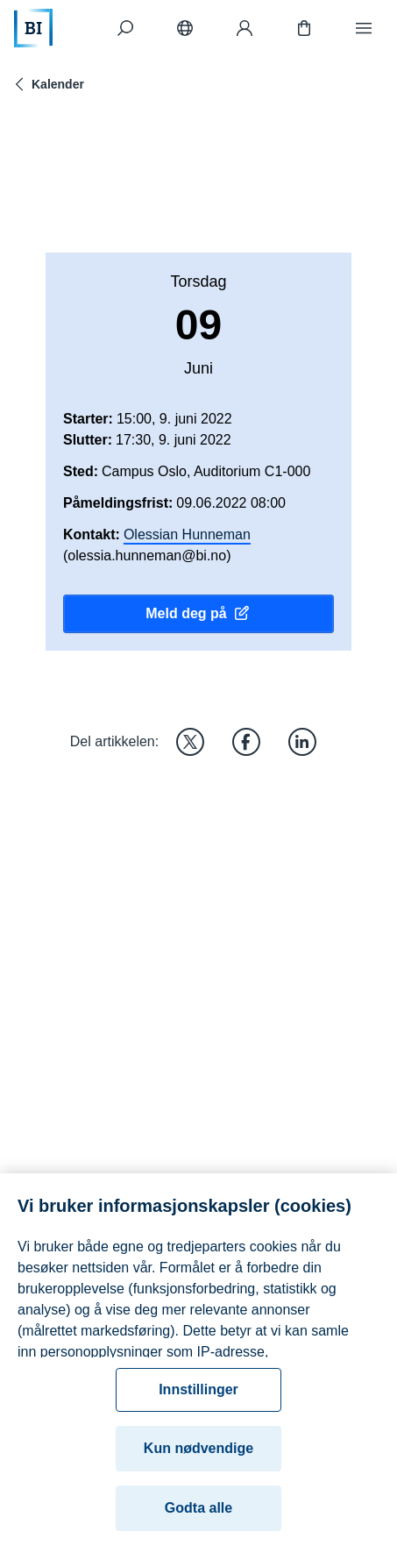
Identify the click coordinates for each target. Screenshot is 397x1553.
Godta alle (198, 1514)
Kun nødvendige (198, 1454)
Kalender (47, 84)
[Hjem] (33, 28)
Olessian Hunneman (187, 534)
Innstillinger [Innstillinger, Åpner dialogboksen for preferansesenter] (198, 1395)
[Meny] (363, 28)
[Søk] (125, 28)
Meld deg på (198, 613)
